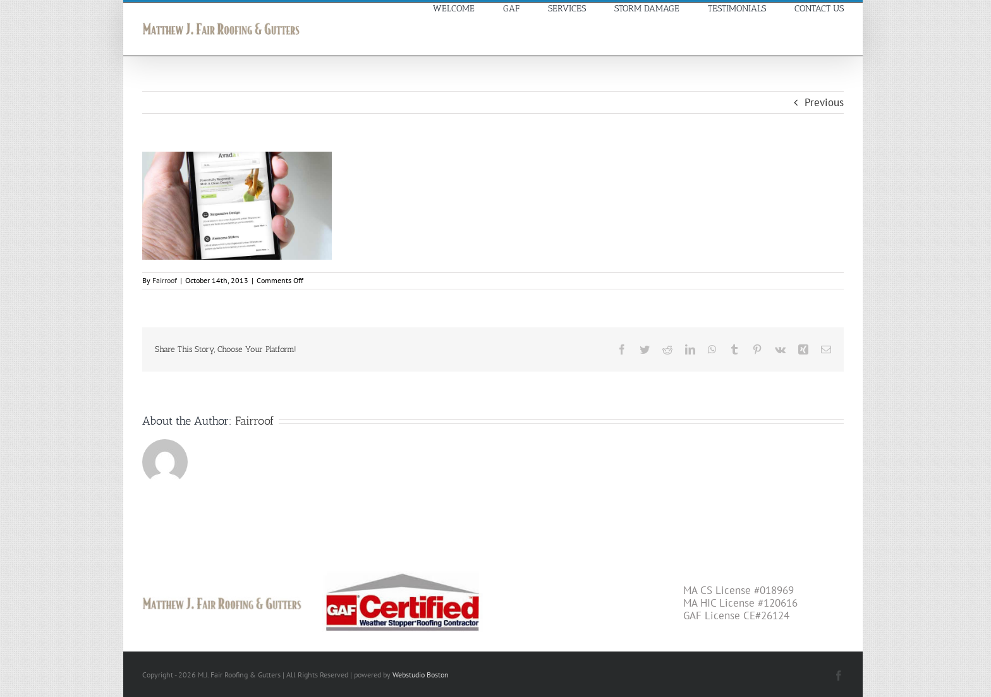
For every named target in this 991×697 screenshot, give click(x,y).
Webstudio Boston (420, 674)
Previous (824, 102)
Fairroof (164, 280)
